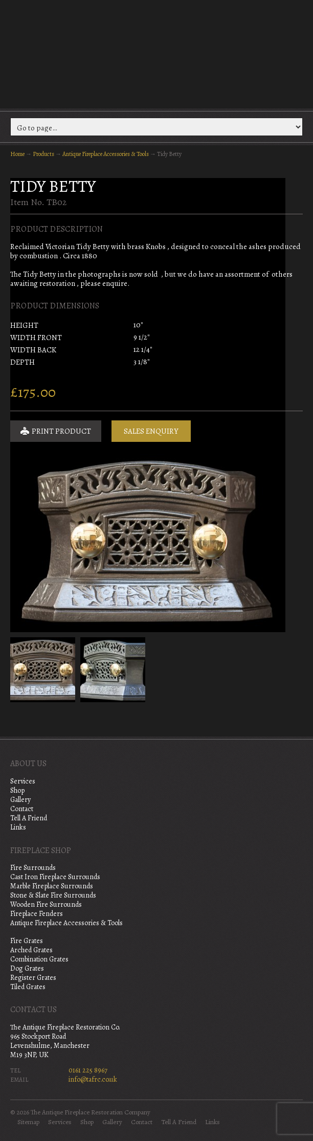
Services (22, 781)
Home (17, 154)
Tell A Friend (28, 818)
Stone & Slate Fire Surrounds (53, 895)
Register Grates (33, 977)
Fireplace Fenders (36, 914)
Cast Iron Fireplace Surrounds (55, 877)
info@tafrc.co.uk (93, 1079)
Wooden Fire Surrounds (46, 904)
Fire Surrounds (33, 867)
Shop (17, 790)
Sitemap (28, 1122)
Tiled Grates (28, 987)
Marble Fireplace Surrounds (51, 886)
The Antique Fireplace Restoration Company (156, 53)
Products (43, 154)
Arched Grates (31, 950)
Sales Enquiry (151, 431)
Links (18, 827)
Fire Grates (26, 941)
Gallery (20, 799)
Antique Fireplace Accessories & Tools (105, 154)
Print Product (55, 431)
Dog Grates (27, 968)
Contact (21, 809)
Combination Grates (39, 959)
